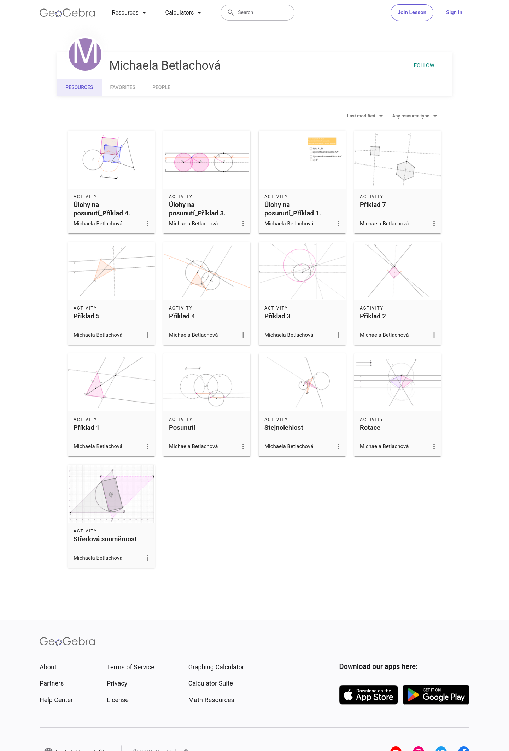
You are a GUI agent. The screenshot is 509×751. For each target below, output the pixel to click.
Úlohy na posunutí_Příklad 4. (102, 209)
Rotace (370, 428)
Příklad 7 (373, 205)
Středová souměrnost (105, 539)
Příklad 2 (373, 316)
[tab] (130, 12)
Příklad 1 (87, 428)
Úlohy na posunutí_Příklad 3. (197, 209)
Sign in (454, 12)
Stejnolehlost (283, 428)
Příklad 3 (277, 316)
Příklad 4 (182, 316)
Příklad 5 (87, 316)
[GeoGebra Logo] (67, 12)
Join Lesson (412, 12)
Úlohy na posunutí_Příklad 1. (292, 209)
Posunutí (182, 428)
